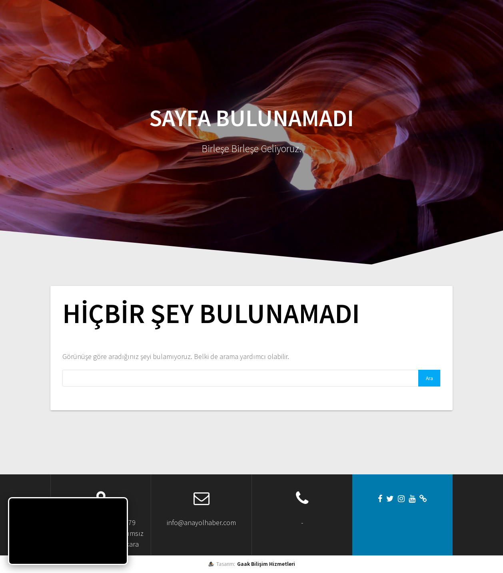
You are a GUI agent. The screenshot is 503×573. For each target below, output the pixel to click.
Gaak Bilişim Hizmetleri (266, 563)
